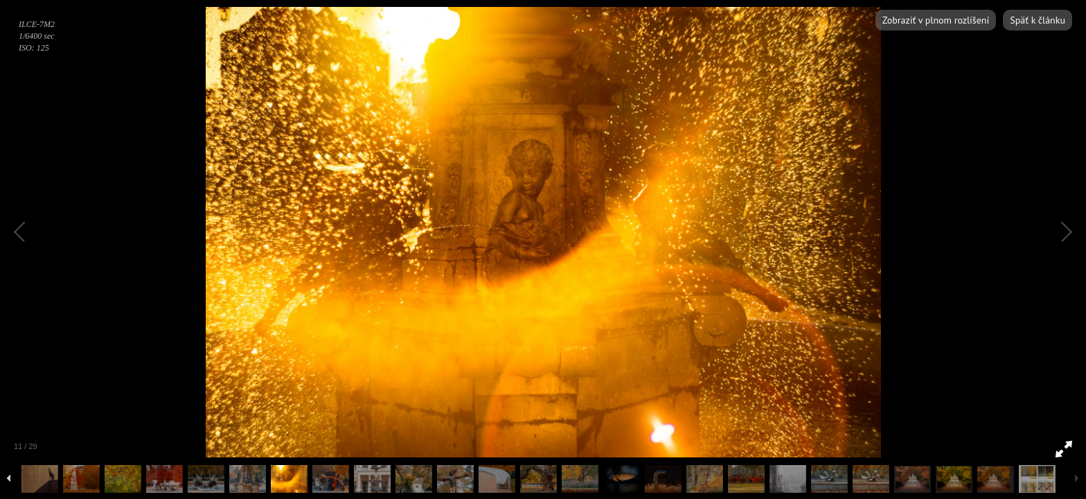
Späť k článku (1037, 20)
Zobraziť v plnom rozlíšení (935, 20)
